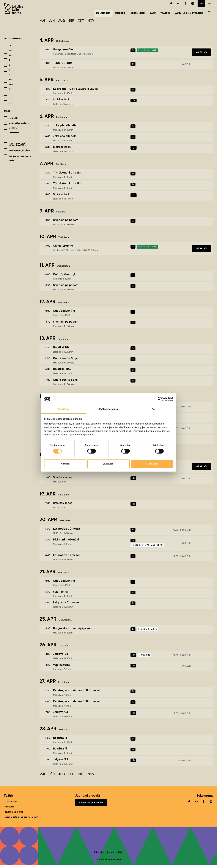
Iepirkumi (9, 806)
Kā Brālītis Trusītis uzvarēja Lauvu (75, 88)
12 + (10, 89)
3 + (10, 55)
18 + (10, 103)
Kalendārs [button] (104, 13)
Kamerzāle (14, 132)
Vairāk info (201, 52)
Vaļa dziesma (61, 664)
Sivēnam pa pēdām (65, 220)
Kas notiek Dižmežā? (66, 528)
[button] (209, 13)
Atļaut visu (152, 463)
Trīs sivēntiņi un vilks (67, 172)
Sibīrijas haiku (62, 99)
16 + (10, 99)
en (209, 3)
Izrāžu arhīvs (10, 801)
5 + (10, 65)
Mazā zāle (14, 128)
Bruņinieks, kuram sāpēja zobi (72, 628)
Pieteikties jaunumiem (91, 802)
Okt (81, 21)
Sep (71, 21)
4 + (10, 60)
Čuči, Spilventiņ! (64, 274)
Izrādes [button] (120, 13)
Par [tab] (154, 409)
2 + (10, 50)
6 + (10, 70)
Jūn (52, 21)
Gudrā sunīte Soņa (65, 358)
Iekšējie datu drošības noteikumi (21, 816)
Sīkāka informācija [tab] (108, 409)
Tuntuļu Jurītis (62, 62)
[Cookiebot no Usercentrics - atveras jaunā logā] (160, 399)
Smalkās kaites (62, 477)
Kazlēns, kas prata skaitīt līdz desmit (77, 690)
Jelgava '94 (60, 653)
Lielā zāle (13, 118)
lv (201, 3)
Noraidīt (65, 463)
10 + (11, 84)
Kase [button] (152, 13)
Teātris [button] (165, 13)
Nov (91, 21)
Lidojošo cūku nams (66, 602)
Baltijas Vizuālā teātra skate (20, 158)
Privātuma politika (13, 811)
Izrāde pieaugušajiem (19, 150)
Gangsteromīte (63, 49)
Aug (61, 21)
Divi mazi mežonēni (66, 539)
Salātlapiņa (60, 591)
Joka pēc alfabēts (65, 125)
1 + (10, 45)
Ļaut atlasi (108, 463)
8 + (10, 79)
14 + (10, 94)
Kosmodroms (113, 859)
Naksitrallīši (60, 737)
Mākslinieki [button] (137, 13)
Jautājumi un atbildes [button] (189, 13)
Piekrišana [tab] (63, 409)
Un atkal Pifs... (62, 347)
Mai (42, 21)
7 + (10, 74)
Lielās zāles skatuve (19, 123)
